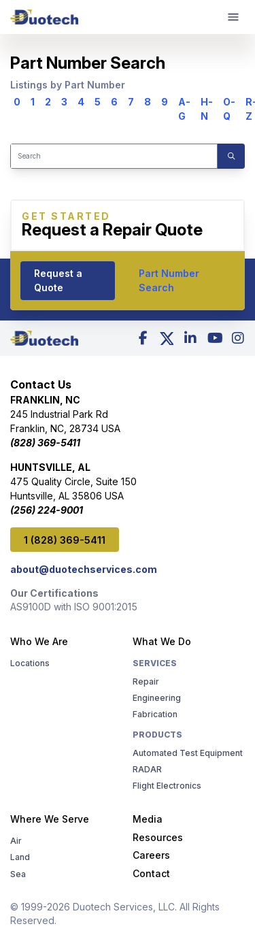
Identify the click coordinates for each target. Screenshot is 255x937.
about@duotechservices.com (83, 568)
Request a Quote (58, 280)
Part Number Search (169, 280)
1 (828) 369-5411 (64, 539)
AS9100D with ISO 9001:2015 (73, 606)
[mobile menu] (233, 17)
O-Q (229, 109)
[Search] (114, 156)
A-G (184, 109)
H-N (207, 109)
